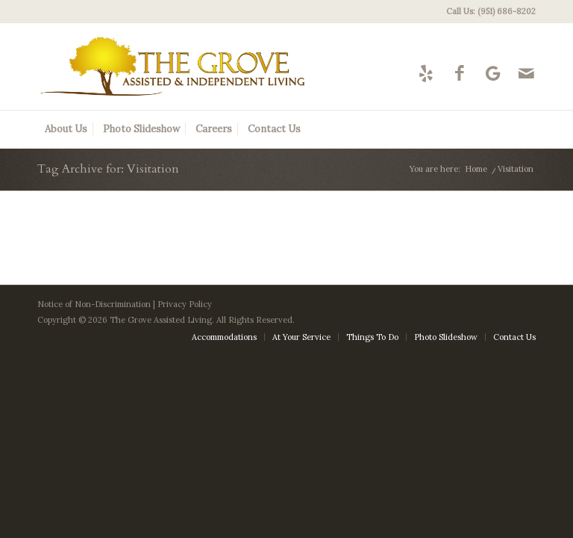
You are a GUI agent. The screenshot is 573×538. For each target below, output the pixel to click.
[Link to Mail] (526, 72)
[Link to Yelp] (425, 72)
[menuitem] (487, 11)
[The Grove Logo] (172, 66)
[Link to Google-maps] (493, 72)
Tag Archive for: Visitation (108, 169)
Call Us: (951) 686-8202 (491, 11)
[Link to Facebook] (459, 72)
